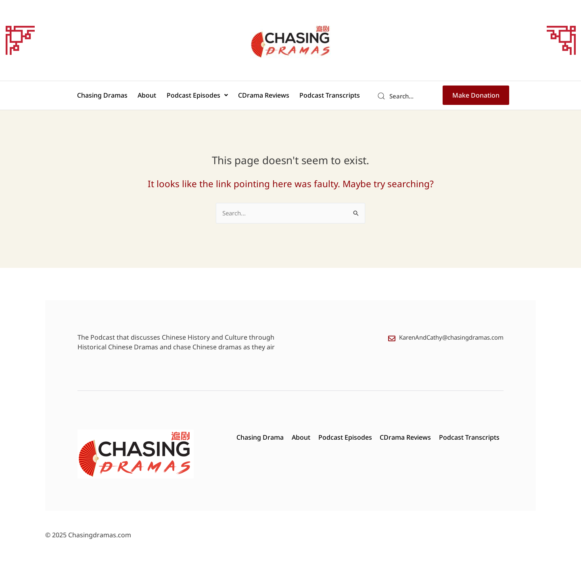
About (149, 96)
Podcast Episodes (197, 96)
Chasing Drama (259, 437)
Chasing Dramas (107, 96)
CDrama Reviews (261, 96)
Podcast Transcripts (325, 96)
